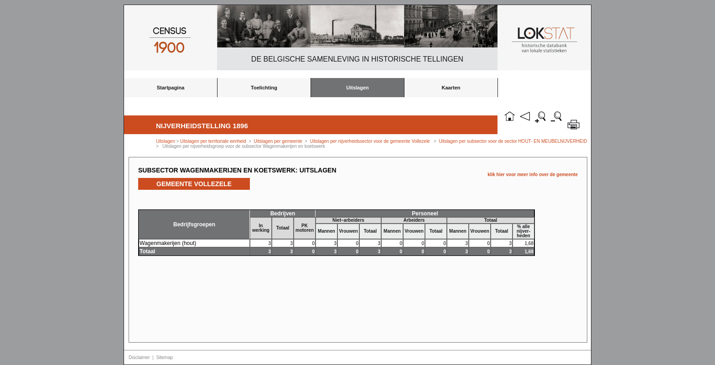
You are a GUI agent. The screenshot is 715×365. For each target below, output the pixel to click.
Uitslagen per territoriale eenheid (213, 141)
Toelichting (264, 87)
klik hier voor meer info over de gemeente (532, 174)
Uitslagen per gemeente (278, 141)
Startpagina (171, 87)
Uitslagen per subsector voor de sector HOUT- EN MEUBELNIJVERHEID (513, 141)
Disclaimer (139, 357)
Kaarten (451, 87)
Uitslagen (357, 87)
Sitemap (164, 357)
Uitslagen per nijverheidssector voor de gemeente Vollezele (370, 141)
